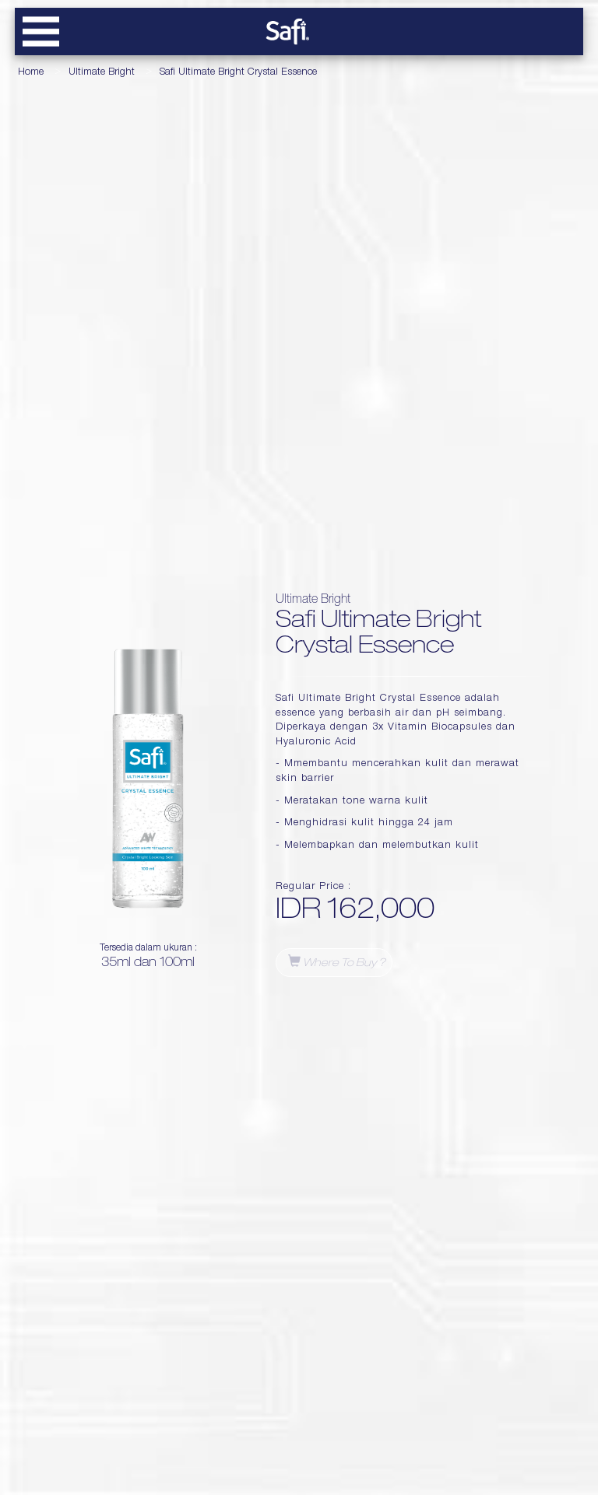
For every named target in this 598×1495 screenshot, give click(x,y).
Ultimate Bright (102, 73)
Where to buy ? (336, 962)
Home (31, 73)
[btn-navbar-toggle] (41, 31)
